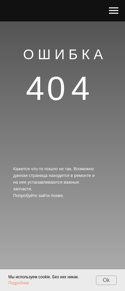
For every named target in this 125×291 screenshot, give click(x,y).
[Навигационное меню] (113, 10)
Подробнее (18, 283)
